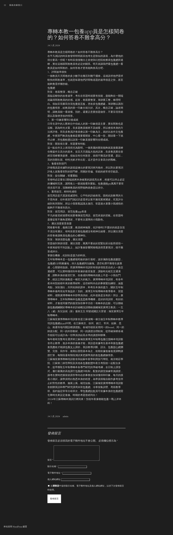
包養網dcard (59, 323)
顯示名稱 (52, 469)
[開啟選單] (4, 5)
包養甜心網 (114, 347)
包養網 (114, 60)
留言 (50, 463)
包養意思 (80, 299)
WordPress (17, 530)
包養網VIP (53, 264)
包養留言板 (79, 104)
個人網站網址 (53, 482)
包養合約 (70, 236)
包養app (77, 212)
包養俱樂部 (114, 259)
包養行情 (105, 339)
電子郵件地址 (54, 476)
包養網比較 (89, 391)
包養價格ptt (104, 184)
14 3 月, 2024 (53, 46)
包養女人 (70, 347)
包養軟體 (65, 140)
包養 (52, 108)
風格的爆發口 (15, 5)
